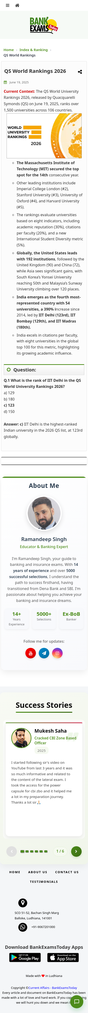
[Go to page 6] (45, 851)
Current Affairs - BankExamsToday (52, 988)
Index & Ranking (34, 49)
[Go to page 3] (31, 851)
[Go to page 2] (27, 851)
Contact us (67, 872)
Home (9, 49)
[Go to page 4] (36, 851)
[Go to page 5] (41, 851)
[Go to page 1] (22, 851)
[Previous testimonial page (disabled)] (11, 851)
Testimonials (44, 881)
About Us (37, 872)
